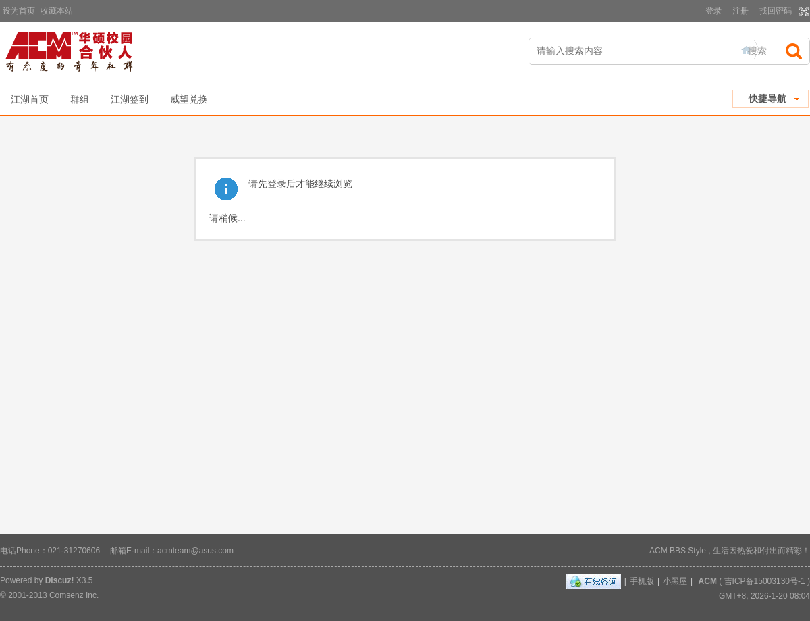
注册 (740, 11)
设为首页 (19, 11)
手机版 (642, 581)
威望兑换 (189, 99)
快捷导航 (767, 98)
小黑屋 (675, 581)
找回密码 (775, 11)
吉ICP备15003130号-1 (764, 581)
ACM (708, 581)
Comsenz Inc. (74, 595)
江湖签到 (129, 99)
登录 (713, 11)
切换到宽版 (802, 11)
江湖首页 (30, 99)
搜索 (757, 50)
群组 (79, 99)
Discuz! (59, 580)
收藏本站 (56, 11)
